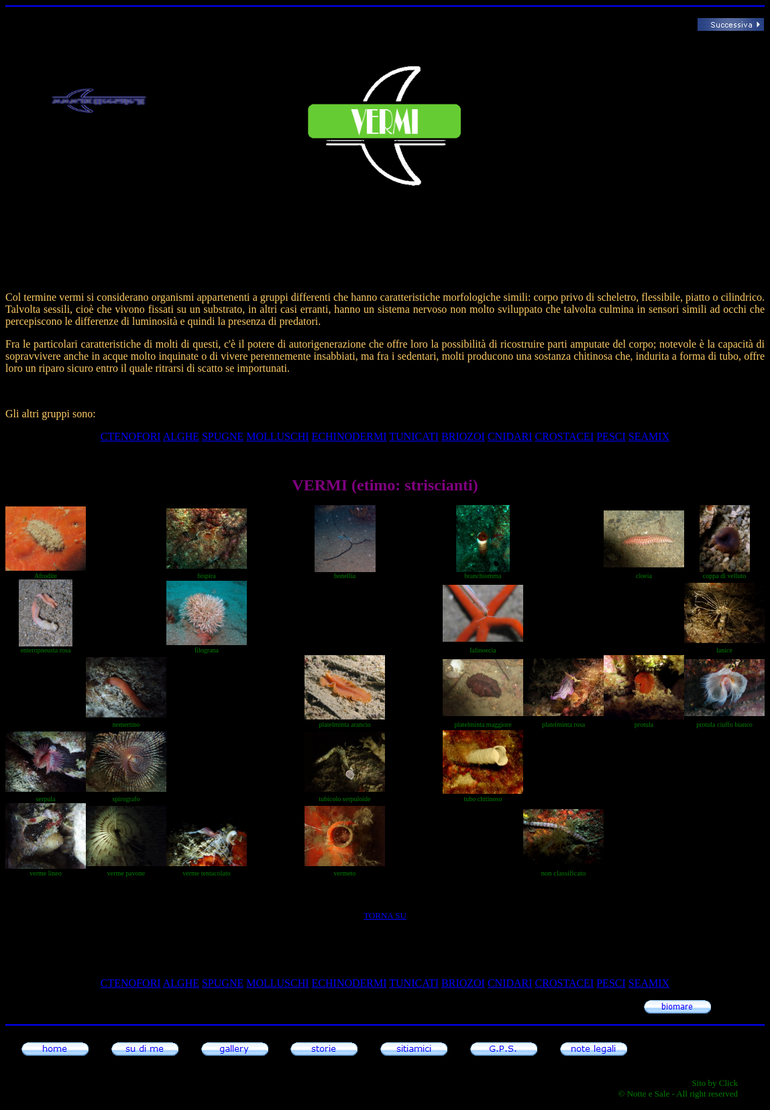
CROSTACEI (564, 436)
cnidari (510, 436)
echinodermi (349, 436)
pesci (611, 436)
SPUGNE (222, 436)
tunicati (414, 436)
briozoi (463, 436)
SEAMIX (648, 436)
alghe (181, 436)
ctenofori (131, 436)
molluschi (277, 436)
